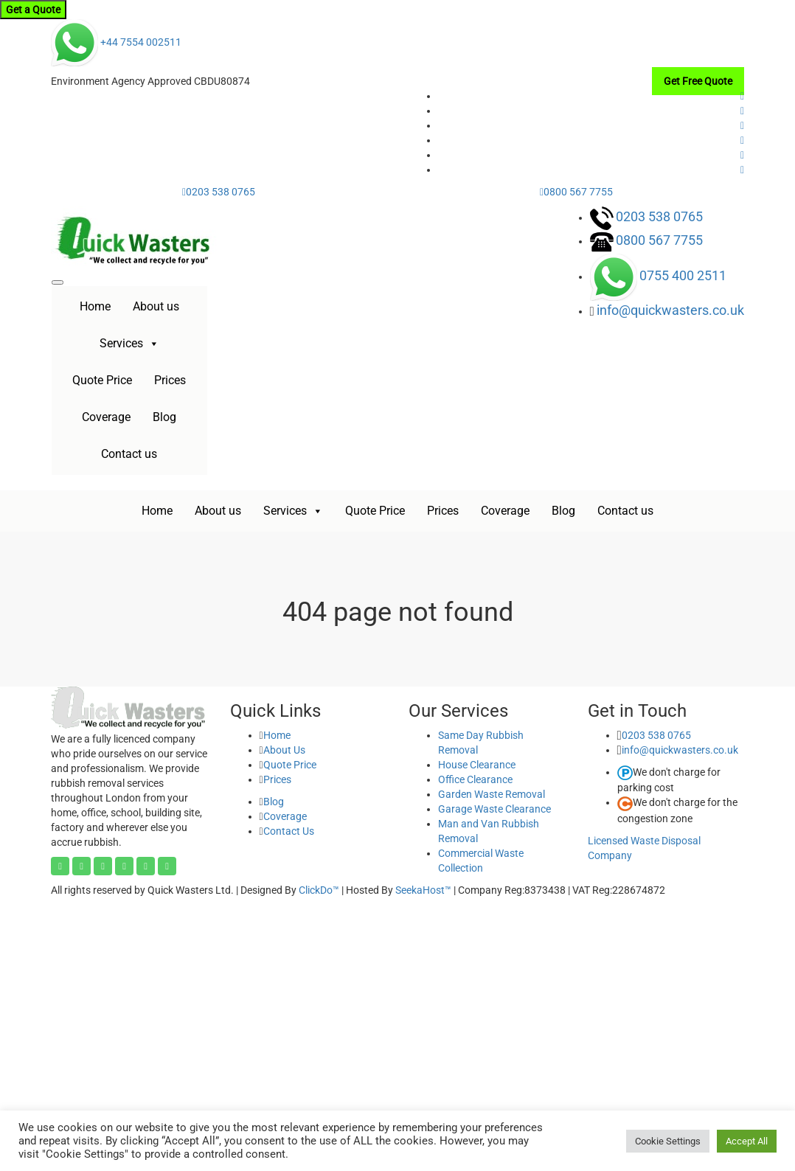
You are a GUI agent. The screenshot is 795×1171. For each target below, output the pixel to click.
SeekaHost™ (423, 890)
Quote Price (102, 380)
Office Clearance (475, 779)
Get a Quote (33, 9)
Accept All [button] (747, 1141)
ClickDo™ (319, 890)
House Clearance (476, 765)
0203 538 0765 (218, 192)
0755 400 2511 (682, 275)
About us (156, 306)
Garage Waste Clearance (494, 809)
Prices (170, 380)
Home (95, 306)
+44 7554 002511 (116, 42)
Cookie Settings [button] (668, 1141)
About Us (284, 750)
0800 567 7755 (576, 192)
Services (129, 343)
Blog (164, 417)
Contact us (129, 454)
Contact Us (288, 831)
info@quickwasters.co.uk (670, 310)
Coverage (106, 417)
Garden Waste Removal (491, 794)
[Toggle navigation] (57, 282)
